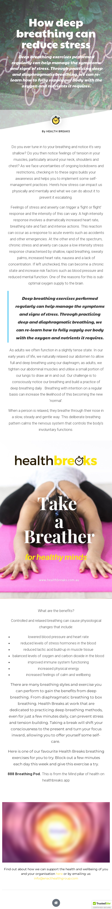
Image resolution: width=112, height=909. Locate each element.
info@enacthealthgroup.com (56, 878)
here (59, 874)
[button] (102, 905)
